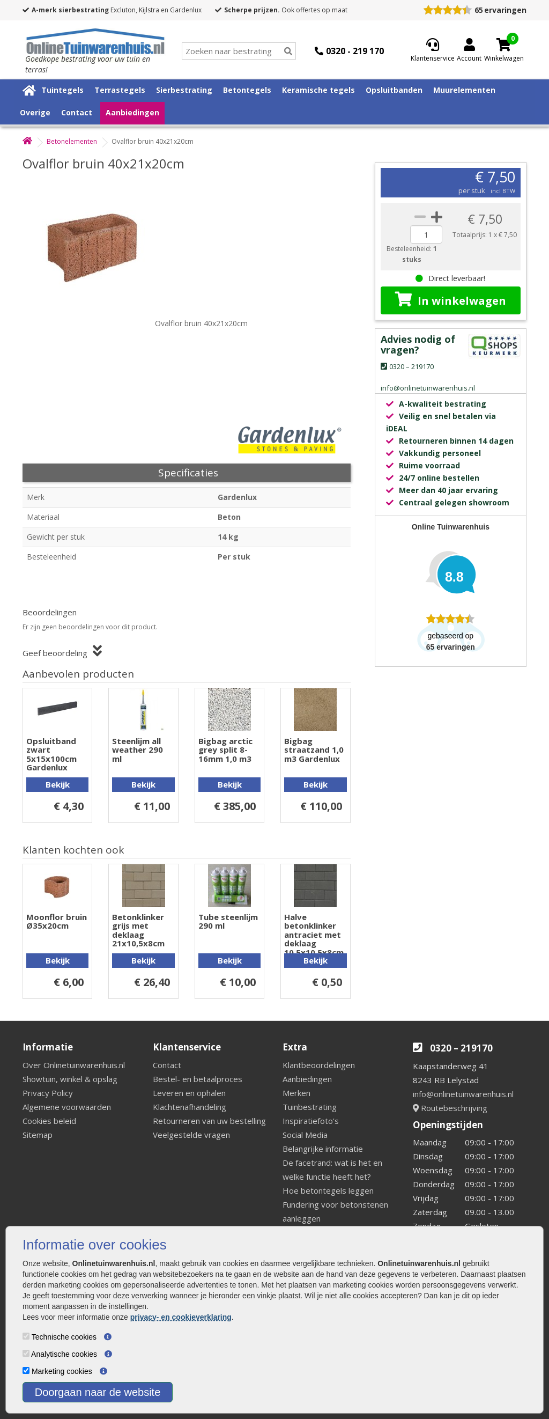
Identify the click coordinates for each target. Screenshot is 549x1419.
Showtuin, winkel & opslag (70, 1079)
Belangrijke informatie (323, 1148)
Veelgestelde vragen (191, 1134)
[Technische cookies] (26, 1336)
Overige (35, 112)
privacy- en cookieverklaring (181, 1317)
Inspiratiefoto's (311, 1120)
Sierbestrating (184, 90)
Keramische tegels (318, 90)
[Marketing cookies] (26, 1370)
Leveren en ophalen (189, 1092)
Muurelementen (464, 90)
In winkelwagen (450, 300)
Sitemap (38, 1134)
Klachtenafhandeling (189, 1106)
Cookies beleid (49, 1120)
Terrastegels (119, 90)
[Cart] (504, 44)
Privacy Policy (48, 1092)
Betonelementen (72, 141)
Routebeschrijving (450, 1107)
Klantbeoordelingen (319, 1065)
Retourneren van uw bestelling (209, 1120)
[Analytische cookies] (26, 1353)
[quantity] (426, 234)
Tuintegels (62, 90)
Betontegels (247, 90)
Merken (296, 1092)
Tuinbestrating (310, 1106)
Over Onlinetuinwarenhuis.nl (74, 1065)
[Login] (469, 51)
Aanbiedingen (132, 112)
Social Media (305, 1134)
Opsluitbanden (394, 90)
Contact (76, 112)
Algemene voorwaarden (67, 1106)
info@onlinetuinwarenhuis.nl (463, 1094)
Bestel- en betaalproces (197, 1079)
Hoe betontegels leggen (328, 1190)
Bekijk (58, 784)
